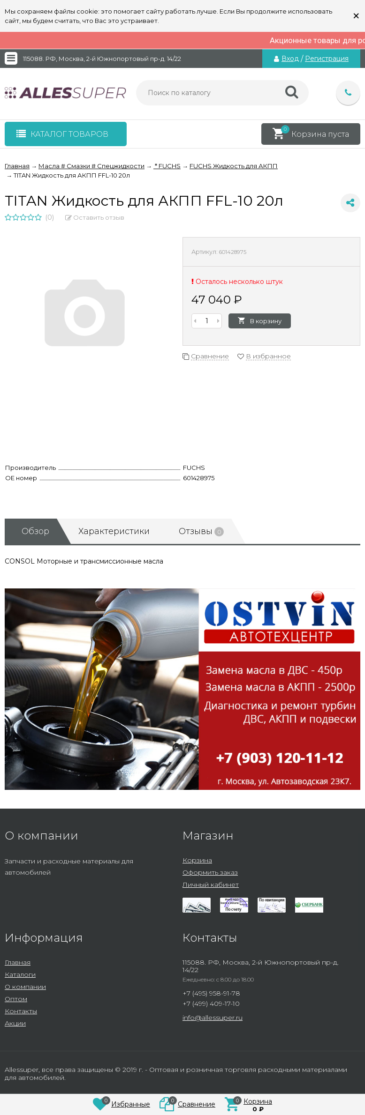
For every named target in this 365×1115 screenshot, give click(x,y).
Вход (290, 58)
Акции (15, 1023)
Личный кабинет (210, 884)
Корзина (197, 860)
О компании (25, 986)
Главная (17, 962)
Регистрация (327, 58)
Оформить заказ (210, 872)
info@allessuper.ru (212, 1017)
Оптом (16, 999)
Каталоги (20, 974)
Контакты (21, 1011)
